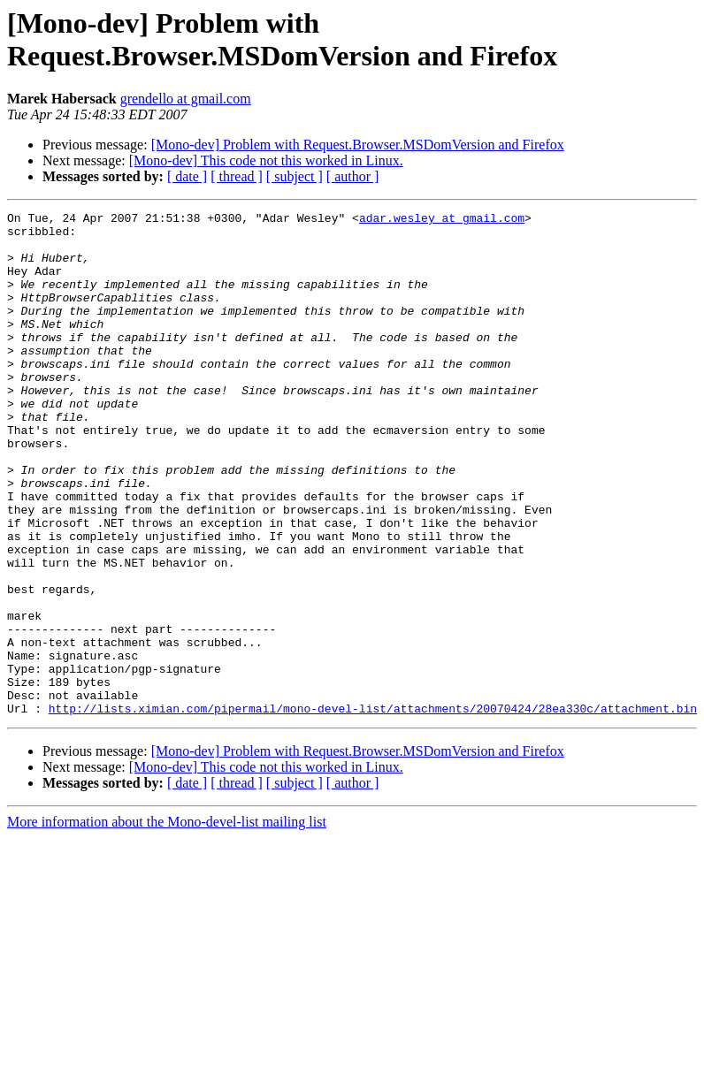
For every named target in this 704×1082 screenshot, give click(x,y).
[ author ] (352, 176)
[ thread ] (236, 176)
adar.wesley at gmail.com (441, 220)
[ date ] (187, 176)
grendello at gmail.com (185, 98)
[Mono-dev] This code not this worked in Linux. (266, 160)
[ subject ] (294, 176)
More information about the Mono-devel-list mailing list (166, 922)
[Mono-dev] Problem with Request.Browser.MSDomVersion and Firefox (357, 144)
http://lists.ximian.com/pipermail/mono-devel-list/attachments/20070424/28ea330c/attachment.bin (373, 809)
